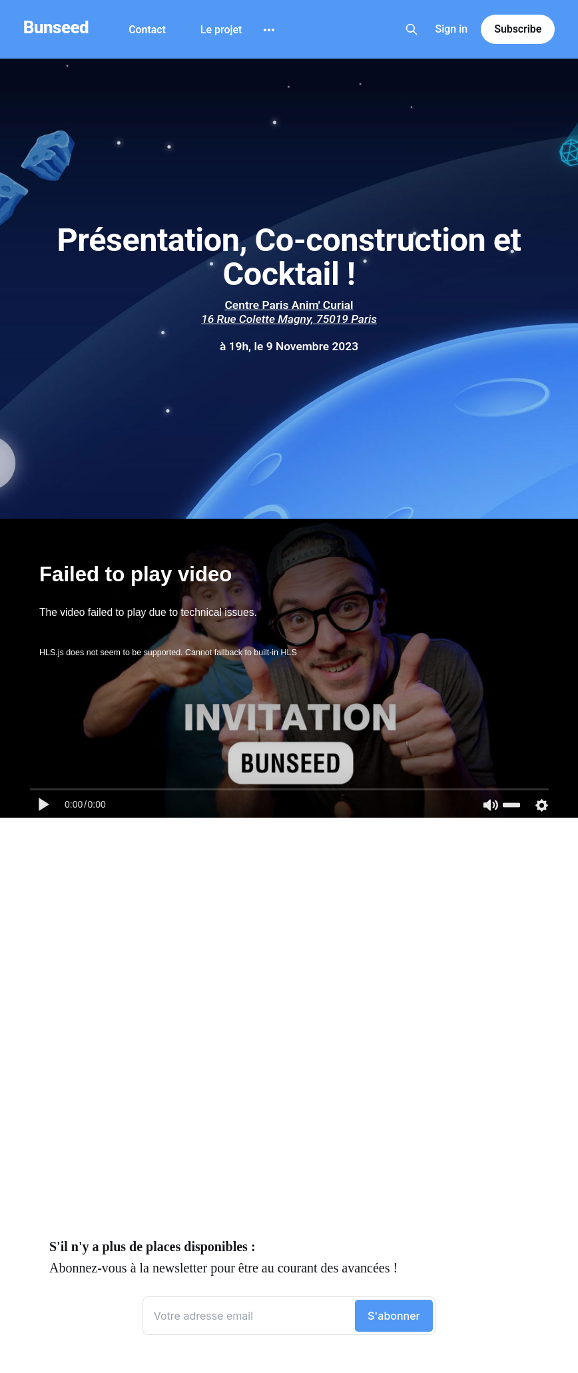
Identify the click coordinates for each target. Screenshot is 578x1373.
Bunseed (56, 28)
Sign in (451, 29)
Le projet (221, 29)
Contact (147, 29)
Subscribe (517, 29)
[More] (269, 30)
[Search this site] (411, 29)
